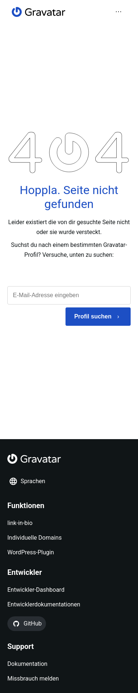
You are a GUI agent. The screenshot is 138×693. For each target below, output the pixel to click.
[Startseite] (39, 12)
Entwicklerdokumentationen (43, 604)
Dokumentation (27, 663)
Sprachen (27, 481)
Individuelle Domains (34, 537)
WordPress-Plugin (30, 552)
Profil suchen (93, 316)
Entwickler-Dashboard (35, 589)
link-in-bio (19, 522)
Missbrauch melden (33, 678)
